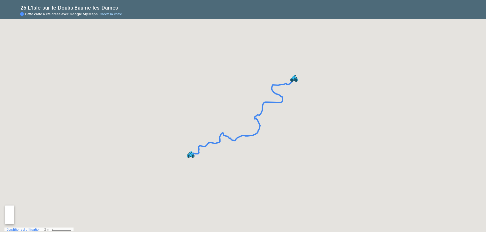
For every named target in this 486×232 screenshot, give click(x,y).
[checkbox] (123, 7)
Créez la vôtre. (111, 14)
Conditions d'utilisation (23, 229)
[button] (294, 78)
